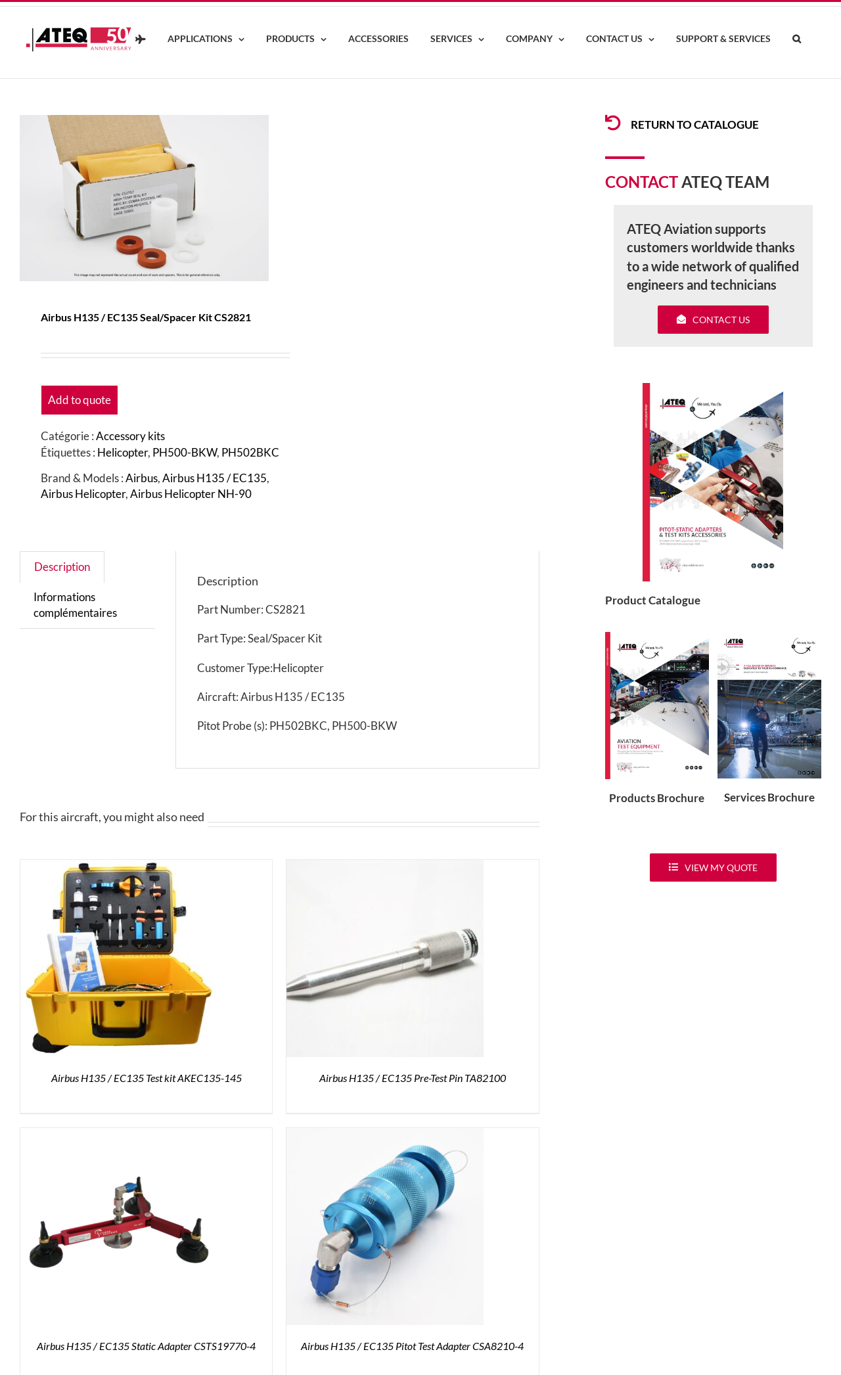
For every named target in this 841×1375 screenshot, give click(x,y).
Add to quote (79, 400)
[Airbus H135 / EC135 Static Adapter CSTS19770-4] (118, 1135)
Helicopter (122, 452)
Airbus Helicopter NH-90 (191, 494)
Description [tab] (62, 567)
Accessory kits (130, 436)
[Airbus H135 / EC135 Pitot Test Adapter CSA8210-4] (385, 1135)
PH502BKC (250, 452)
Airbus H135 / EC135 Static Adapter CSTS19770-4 (146, 1346)
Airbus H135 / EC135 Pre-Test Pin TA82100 (412, 1077)
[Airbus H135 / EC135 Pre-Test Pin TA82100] (385, 867)
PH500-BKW (184, 452)
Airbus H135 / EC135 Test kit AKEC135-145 (146, 1077)
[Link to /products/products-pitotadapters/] (613, 123)
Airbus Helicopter (83, 494)
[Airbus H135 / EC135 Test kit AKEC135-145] (118, 867)
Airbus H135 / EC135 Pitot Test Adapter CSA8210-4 (412, 1346)
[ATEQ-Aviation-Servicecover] (769, 637)
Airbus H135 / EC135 (214, 478)
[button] (796, 39)
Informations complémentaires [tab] (75, 605)
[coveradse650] (713, 388)
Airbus (141, 478)
